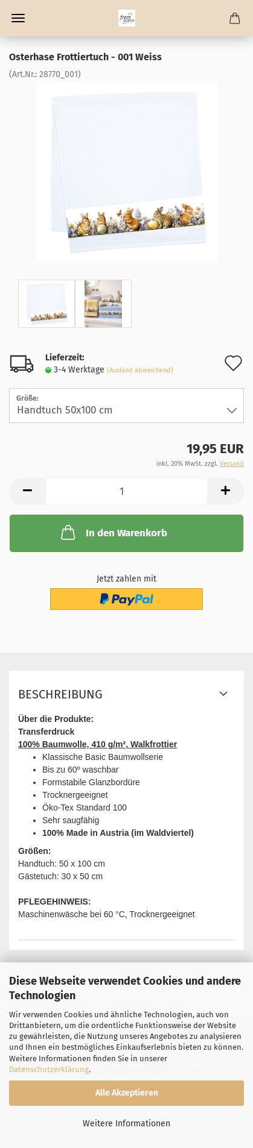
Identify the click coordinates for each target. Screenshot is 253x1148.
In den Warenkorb (113, 532)
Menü (18, 18)
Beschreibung (60, 694)
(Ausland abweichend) (140, 370)
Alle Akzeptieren (126, 1093)
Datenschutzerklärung (49, 1069)
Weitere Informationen (126, 1123)
